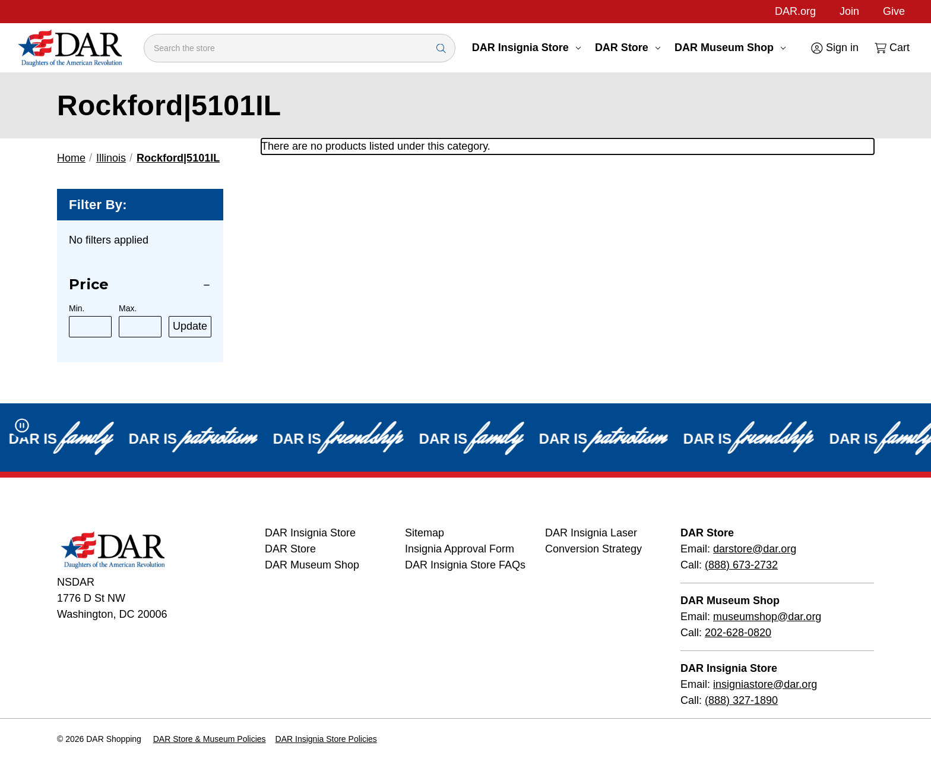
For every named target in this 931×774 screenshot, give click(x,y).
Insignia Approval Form (459, 549)
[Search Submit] (441, 48)
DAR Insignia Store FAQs (465, 565)
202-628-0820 (738, 633)
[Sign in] (834, 47)
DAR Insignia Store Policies (326, 739)
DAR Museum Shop (730, 47)
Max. (128, 308)
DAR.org (795, 11)
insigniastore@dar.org (765, 684)
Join (849, 11)
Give (894, 11)
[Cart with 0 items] (891, 47)
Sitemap (424, 533)
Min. (76, 308)
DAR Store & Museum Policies (209, 739)
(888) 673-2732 (741, 565)
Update (190, 326)
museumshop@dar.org (767, 617)
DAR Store (627, 47)
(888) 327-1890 (741, 700)
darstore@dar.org (754, 549)
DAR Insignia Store (526, 47)
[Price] (140, 285)
